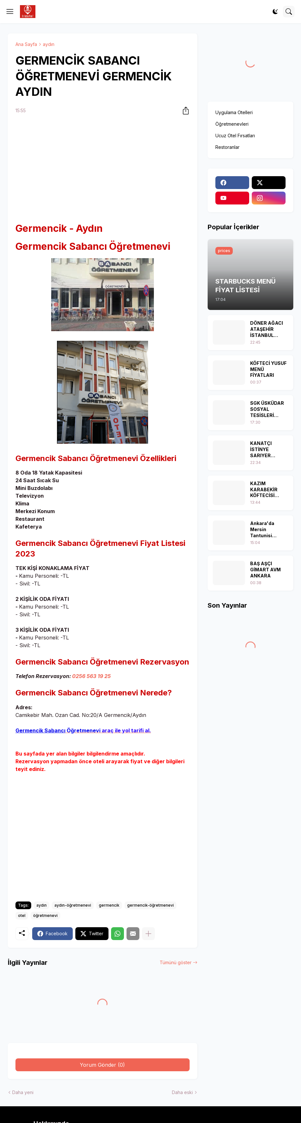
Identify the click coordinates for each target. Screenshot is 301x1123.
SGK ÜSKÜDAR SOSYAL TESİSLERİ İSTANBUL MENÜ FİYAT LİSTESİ (267, 409)
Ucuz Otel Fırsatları (235, 135)
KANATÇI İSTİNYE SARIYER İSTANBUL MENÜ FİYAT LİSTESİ (264, 449)
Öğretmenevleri (232, 124)
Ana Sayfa (26, 44)
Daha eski (182, 1092)
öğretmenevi (45, 915)
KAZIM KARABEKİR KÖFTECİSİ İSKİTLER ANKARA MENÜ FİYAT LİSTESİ (268, 490)
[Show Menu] (10, 11)
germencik (109, 905)
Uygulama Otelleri (234, 112)
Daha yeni (22, 1092)
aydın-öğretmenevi (72, 905)
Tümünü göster (176, 962)
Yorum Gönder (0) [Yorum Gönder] (102, 1065)
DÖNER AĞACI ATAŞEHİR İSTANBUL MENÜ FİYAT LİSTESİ (266, 329)
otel (21, 915)
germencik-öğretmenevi (150, 905)
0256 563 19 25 (91, 676)
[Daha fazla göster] (148, 933)
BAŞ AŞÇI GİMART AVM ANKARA (265, 569)
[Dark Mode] (275, 11)
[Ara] (289, 11)
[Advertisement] (102, 169)
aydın (48, 44)
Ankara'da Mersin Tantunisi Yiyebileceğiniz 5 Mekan (267, 530)
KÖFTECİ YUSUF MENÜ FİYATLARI (268, 369)
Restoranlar (227, 147)
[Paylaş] (184, 110)
